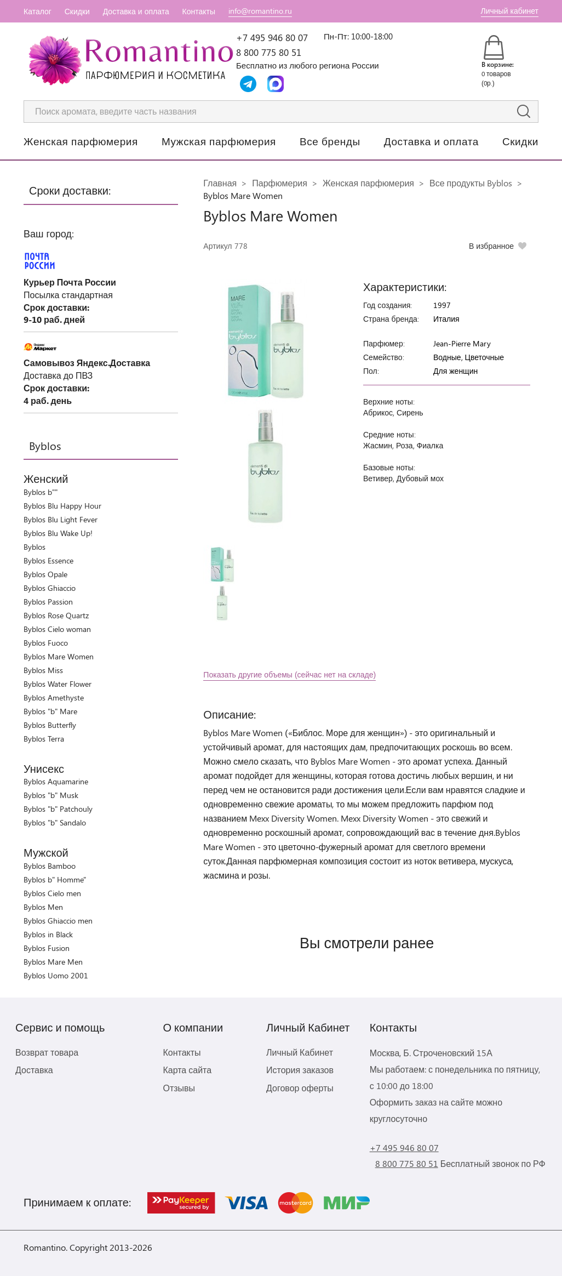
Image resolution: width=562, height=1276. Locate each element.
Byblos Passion (48, 601)
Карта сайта (187, 1069)
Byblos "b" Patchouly (58, 809)
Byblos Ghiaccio (50, 588)
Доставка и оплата (136, 11)
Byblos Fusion (47, 948)
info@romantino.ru (260, 10)
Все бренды (330, 141)
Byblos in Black (48, 934)
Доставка (34, 1069)
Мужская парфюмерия (219, 141)
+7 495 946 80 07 (272, 37)
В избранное (491, 246)
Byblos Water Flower (57, 684)
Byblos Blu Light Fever (61, 519)
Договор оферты (300, 1087)
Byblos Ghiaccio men (58, 920)
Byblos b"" (41, 492)
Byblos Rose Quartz (56, 615)
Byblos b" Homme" (55, 879)
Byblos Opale (45, 574)
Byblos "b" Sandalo (55, 822)
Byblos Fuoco (46, 642)
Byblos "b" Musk (51, 795)
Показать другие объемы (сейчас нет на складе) (289, 674)
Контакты (198, 11)
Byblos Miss (43, 670)
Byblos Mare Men (53, 961)
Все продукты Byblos (470, 183)
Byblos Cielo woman (57, 629)
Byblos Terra (44, 738)
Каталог (37, 11)
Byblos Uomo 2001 (56, 975)
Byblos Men (43, 907)
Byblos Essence (48, 560)
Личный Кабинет (299, 1052)
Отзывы (179, 1087)
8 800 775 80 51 (268, 52)
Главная (220, 183)
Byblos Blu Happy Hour (62, 505)
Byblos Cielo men (52, 893)
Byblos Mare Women (59, 656)
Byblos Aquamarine (56, 781)
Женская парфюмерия (81, 141)
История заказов (300, 1069)
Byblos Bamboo (50, 866)
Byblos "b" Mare (50, 711)
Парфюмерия (279, 183)
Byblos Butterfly (50, 725)
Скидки (77, 11)
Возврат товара (46, 1052)
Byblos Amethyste (54, 697)
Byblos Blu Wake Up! (58, 533)
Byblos (34, 547)
